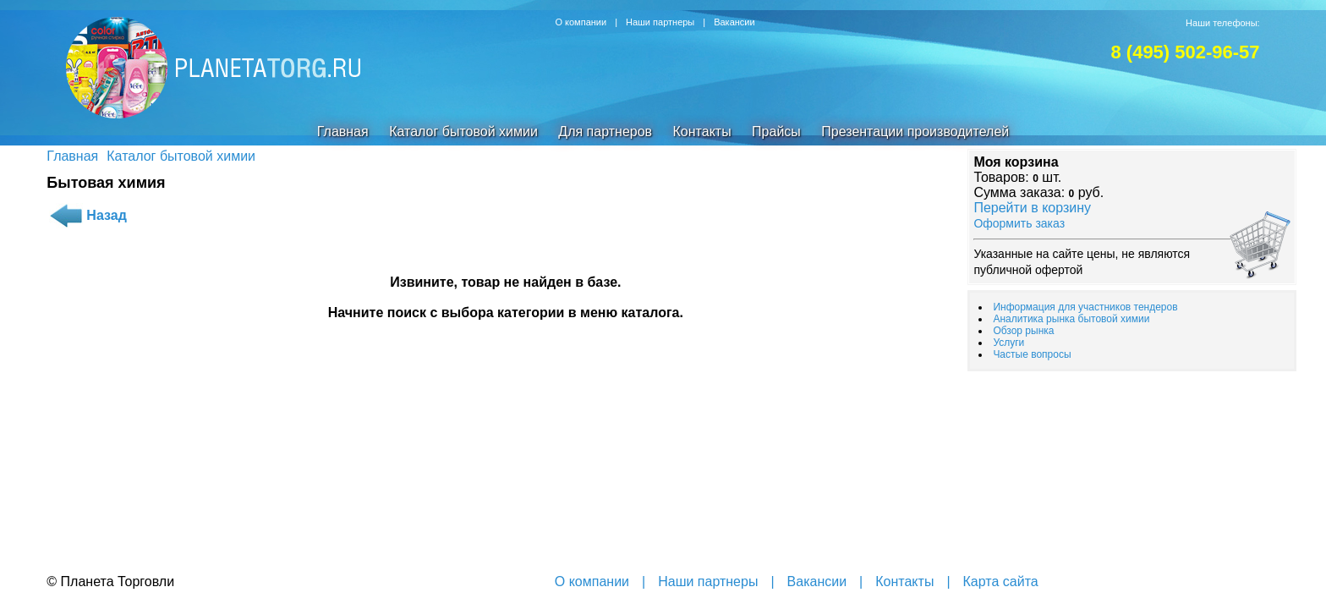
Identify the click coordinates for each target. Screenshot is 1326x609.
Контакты (702, 131)
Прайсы (776, 131)
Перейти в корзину (1032, 207)
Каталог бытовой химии (463, 131)
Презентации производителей (915, 131)
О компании (580, 22)
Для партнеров (605, 131)
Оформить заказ (1019, 223)
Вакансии (734, 22)
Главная (343, 131)
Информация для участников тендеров (1085, 307)
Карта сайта (1000, 581)
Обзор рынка (1023, 331)
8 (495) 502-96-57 (1184, 52)
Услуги (1008, 342)
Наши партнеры (660, 22)
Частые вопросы (1032, 354)
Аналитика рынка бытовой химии (1071, 319)
